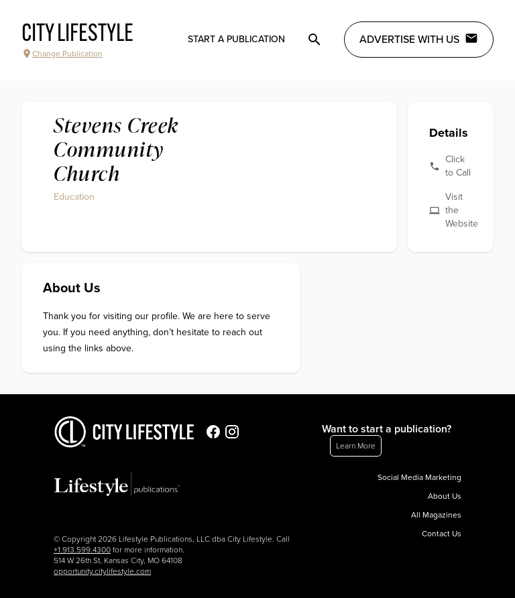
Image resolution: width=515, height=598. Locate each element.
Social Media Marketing (419, 477)
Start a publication (236, 39)
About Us (444, 496)
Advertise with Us (418, 39)
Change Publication (62, 53)
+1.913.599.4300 (82, 549)
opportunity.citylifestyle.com (102, 571)
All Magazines (436, 515)
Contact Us (441, 533)
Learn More (356, 446)
